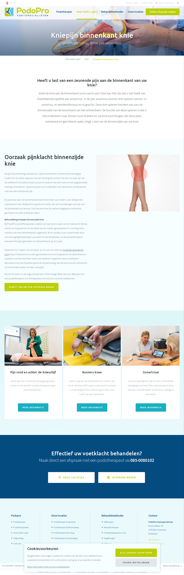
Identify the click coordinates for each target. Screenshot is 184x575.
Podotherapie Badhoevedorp (66, 527)
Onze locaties (135, 13)
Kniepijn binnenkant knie (106, 59)
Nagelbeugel (109, 538)
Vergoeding (18, 538)
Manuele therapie (111, 527)
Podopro (16, 516)
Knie (87, 59)
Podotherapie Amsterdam (64, 522)
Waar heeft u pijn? (86, 13)
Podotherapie (64, 13)
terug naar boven (172, 566)
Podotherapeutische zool (115, 533)
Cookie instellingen (136, 562)
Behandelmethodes (112, 13)
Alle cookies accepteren (136, 552)
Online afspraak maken (162, 13)
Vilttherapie (108, 522)
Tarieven (147, 3)
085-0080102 (164, 3)
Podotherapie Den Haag (63, 533)
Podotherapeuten (21, 527)
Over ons (132, 3)
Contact (152, 516)
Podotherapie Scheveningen (65, 538)
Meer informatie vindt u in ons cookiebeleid (48, 566)
